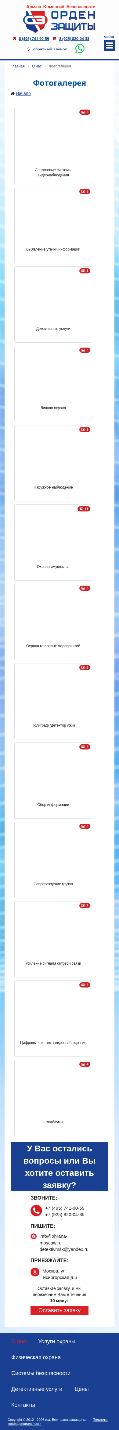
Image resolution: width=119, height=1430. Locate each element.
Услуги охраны (56, 1341)
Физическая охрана (36, 1357)
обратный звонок (50, 49)
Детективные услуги (36, 1389)
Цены (81, 1389)
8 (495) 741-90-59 (34, 38)
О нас (37, 66)
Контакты (23, 1405)
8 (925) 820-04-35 (74, 38)
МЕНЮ (109, 43)
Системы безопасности (40, 1373)
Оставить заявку (59, 1310)
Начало (23, 93)
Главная (18, 66)
